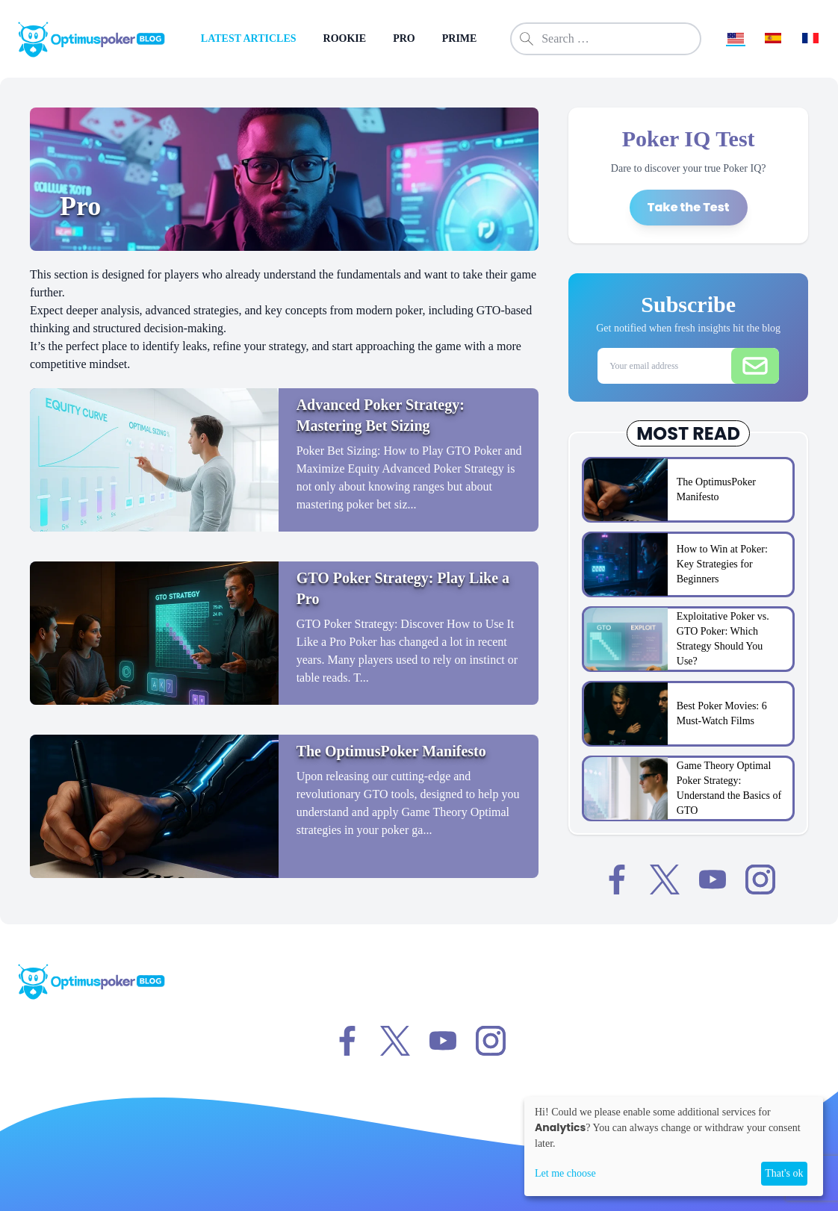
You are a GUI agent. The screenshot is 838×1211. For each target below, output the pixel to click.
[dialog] (673, 1146)
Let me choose (565, 1173)
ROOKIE (345, 38)
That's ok (784, 1173)
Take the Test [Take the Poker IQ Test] (689, 207)
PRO (404, 38)
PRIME (459, 38)
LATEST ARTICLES (249, 38)
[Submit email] (755, 366)
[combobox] (605, 38)
